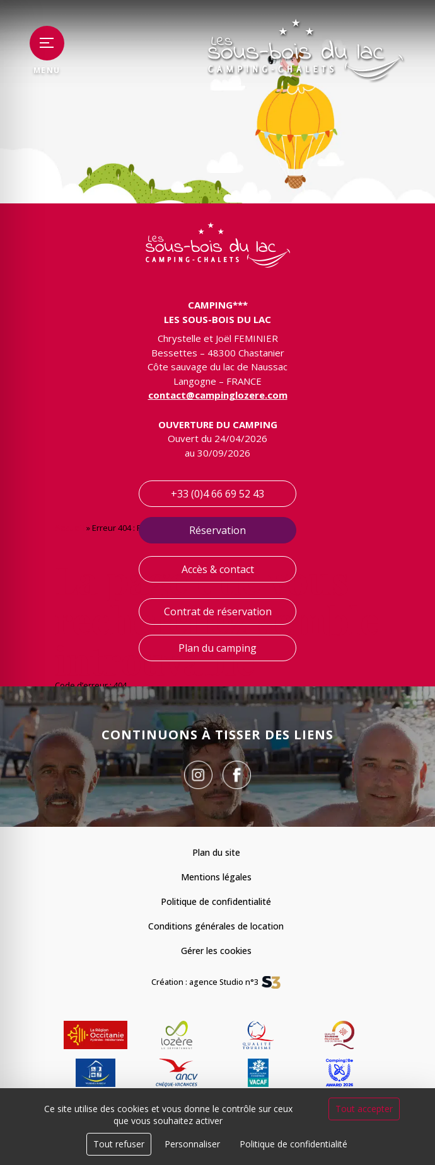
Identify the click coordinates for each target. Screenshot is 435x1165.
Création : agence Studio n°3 (205, 982)
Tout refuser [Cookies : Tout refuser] (118, 1144)
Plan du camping (217, 648)
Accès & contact (218, 569)
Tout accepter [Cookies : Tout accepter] (364, 1109)
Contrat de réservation (218, 611)
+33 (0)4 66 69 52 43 (217, 494)
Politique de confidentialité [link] (293, 1144)
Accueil (70, 528)
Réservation (217, 530)
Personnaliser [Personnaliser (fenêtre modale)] (192, 1144)
